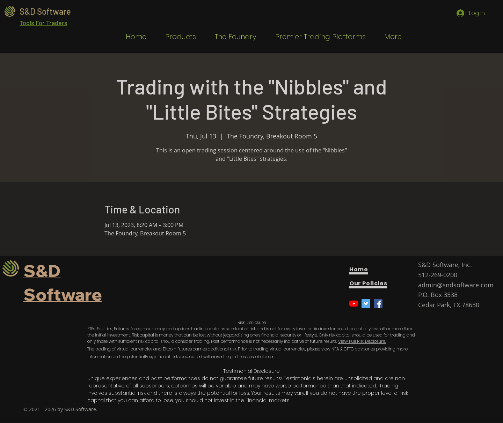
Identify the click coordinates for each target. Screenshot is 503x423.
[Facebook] (378, 303)
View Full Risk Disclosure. (362, 341)
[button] (176, 37)
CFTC (349, 349)
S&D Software (45, 11)
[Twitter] (366, 303)
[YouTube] (353, 303)
